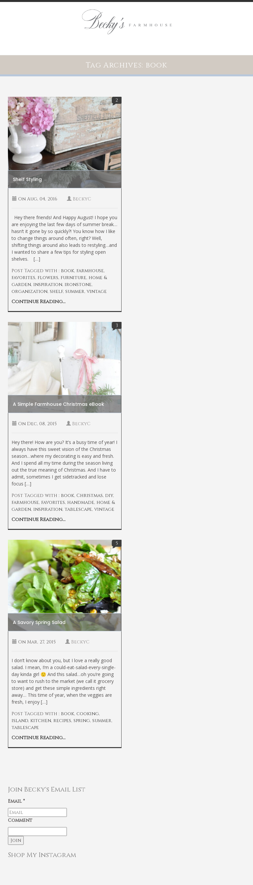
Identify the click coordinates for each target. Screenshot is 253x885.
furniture (73, 277)
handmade (80, 502)
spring (81, 720)
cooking (87, 714)
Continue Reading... (39, 301)
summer (74, 291)
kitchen (40, 720)
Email (16, 801)
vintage (97, 291)
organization (29, 291)
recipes (62, 720)
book (67, 271)
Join (16, 840)
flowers (48, 277)
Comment (20, 820)
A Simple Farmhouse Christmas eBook (58, 404)
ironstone (78, 284)
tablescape (78, 509)
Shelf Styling (27, 179)
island (20, 720)
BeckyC (82, 199)
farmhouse (90, 271)
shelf (56, 291)
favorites (23, 277)
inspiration (47, 284)
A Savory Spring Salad (39, 622)
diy (109, 495)
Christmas (89, 495)
